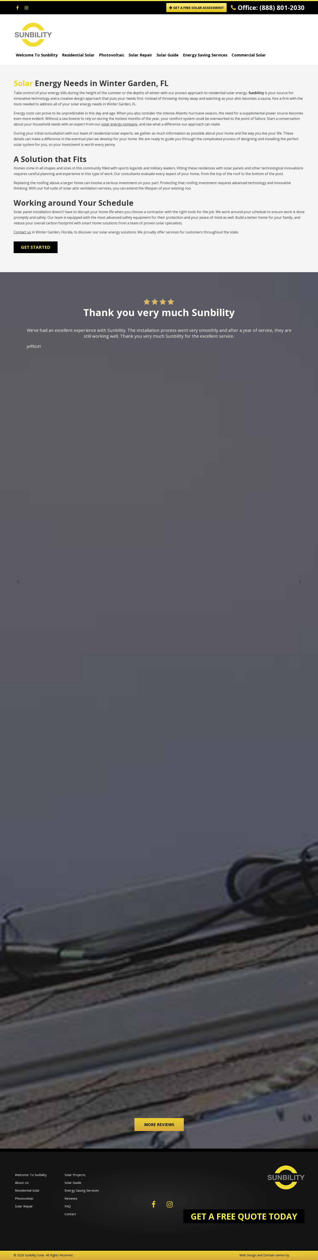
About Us (22, 1182)
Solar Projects (75, 1175)
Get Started (35, 247)
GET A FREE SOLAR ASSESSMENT (196, 7)
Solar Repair (140, 55)
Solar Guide (168, 55)
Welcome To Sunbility (37, 55)
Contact (70, 1214)
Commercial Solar (249, 55)
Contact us (22, 232)
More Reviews (159, 1124)
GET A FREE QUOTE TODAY (244, 1216)
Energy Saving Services (205, 55)
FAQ (68, 1206)
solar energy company (119, 124)
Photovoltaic (111, 55)
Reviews (71, 1198)
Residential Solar (78, 55)
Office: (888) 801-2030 (268, 7)
